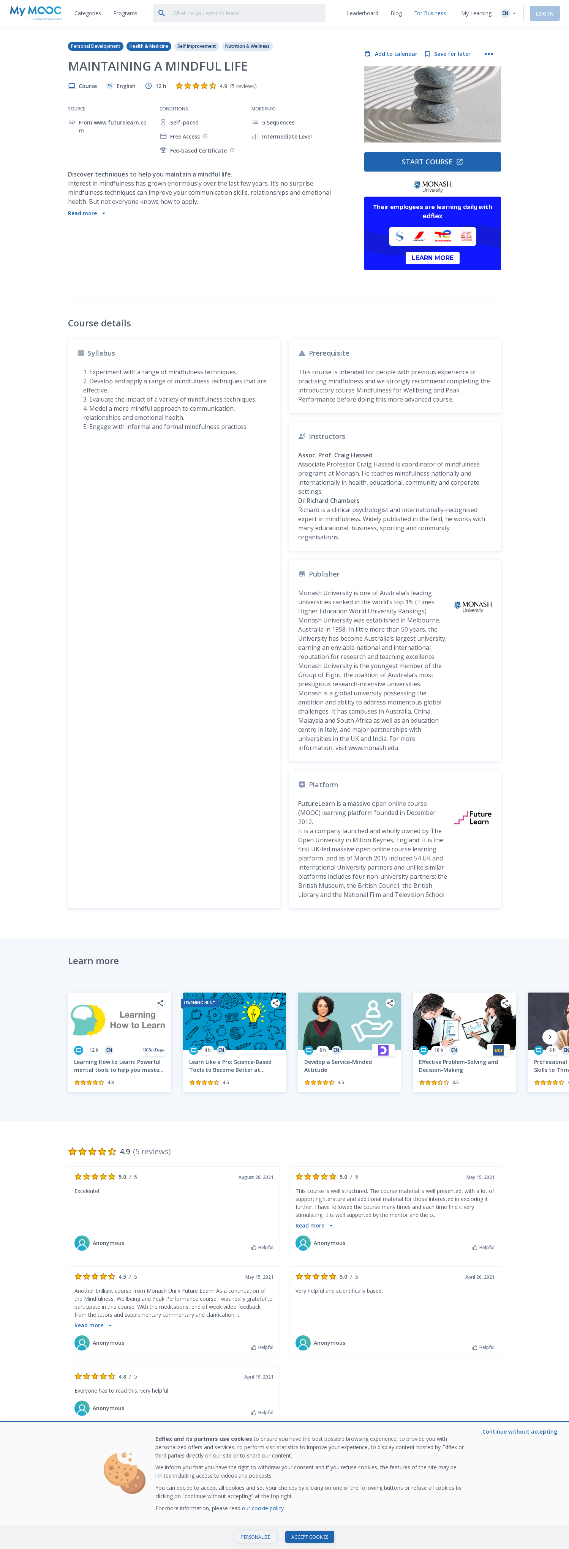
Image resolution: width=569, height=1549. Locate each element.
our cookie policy (263, 1508)
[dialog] (284, 1486)
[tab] (88, 13)
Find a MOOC (173, 1415)
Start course (432, 161)
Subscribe (478, 1362)
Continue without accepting (519, 1431)
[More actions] (489, 54)
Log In (545, 13)
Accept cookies (309, 1537)
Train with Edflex (444, 1415)
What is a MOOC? (89, 1415)
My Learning (476, 13)
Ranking (256, 1415)
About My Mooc (355, 1415)
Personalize (255, 1537)
